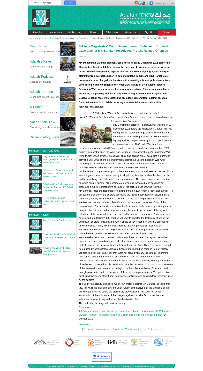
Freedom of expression (94, 329)
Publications (111, 32)
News (93, 32)
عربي (165, 3)
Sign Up (149, 32)
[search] (44, 2)
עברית (171, 3)
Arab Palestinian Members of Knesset (126, 329)
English (157, 3)
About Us (37, 32)
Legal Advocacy (56, 32)
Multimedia (130, 32)
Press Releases (51, 38)
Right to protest (156, 329)
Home (31, 38)
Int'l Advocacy (74, 32)
